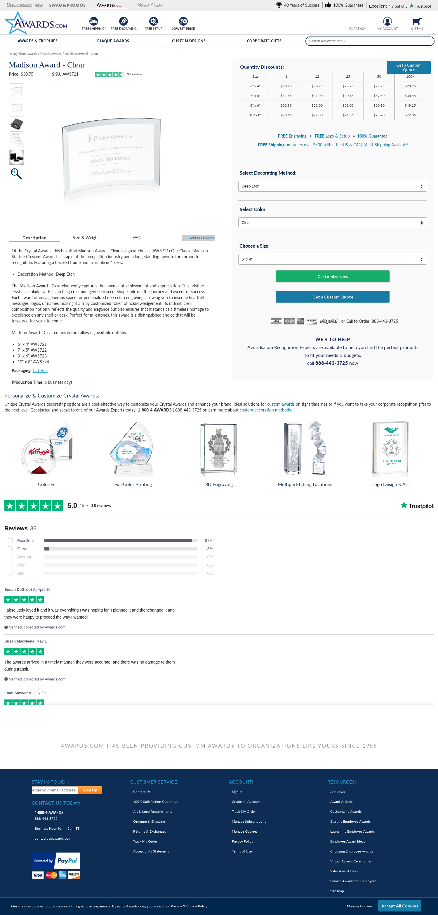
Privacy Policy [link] (242, 841)
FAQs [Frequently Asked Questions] (137, 237)
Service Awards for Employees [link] (353, 881)
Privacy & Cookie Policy (189, 906)
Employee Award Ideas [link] (347, 841)
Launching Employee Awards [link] (352, 831)
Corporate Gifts (264, 41)
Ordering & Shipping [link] (149, 821)
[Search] (428, 41)
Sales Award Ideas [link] (344, 871)
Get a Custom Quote (408, 67)
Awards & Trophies (38, 41)
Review (134, 74)
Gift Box (40, 370)
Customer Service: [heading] (154, 781)
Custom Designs (189, 41)
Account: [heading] (241, 781)
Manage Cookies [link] (244, 831)
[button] (25, 5)
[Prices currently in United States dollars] (353, 20)
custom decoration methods (265, 409)
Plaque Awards (113, 41)
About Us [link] (337, 791)
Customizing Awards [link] (345, 811)
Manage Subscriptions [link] (249, 821)
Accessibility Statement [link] (151, 851)
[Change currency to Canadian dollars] (362, 20)
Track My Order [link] (145, 841)
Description (34, 237)
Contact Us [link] (141, 791)
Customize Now (332, 276)
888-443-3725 (49, 815)
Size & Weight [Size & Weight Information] (86, 237)
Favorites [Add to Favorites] (202, 238)
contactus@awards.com (53, 838)
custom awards (281, 404)
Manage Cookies (359, 906)
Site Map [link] (337, 891)
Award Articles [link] (341, 801)
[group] (358, 20)
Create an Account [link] (246, 801)
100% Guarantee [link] (155, 801)
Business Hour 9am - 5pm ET (57, 828)
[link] (299, 5)
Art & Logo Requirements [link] (152, 811)
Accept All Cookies (399, 905)
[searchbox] (369, 41)
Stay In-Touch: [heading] (50, 781)
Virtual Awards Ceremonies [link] (351, 861)
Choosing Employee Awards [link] (351, 851)
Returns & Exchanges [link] (149, 831)
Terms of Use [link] (242, 851)
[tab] (34, 238)
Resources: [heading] (341, 781)
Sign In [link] (237, 791)
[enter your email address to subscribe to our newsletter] (55, 790)
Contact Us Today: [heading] (56, 802)
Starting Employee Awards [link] (350, 821)
